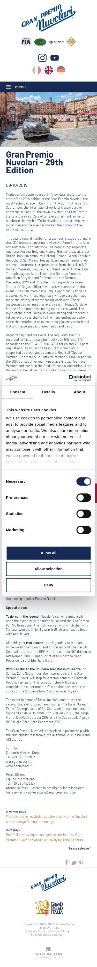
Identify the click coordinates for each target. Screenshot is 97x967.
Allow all (48, 553)
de (61, 71)
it (36, 71)
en (48, 71)
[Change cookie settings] (47, 934)
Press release (79, 848)
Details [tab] (48, 392)
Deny (48, 585)
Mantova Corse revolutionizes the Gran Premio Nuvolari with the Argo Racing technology (46, 819)
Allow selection (48, 569)
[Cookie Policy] (59, 931)
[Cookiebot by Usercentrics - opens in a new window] (69, 378)
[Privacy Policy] (36, 931)
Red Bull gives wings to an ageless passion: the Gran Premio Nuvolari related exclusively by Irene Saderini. (45, 837)
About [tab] (79, 392)
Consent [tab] (17, 392)
